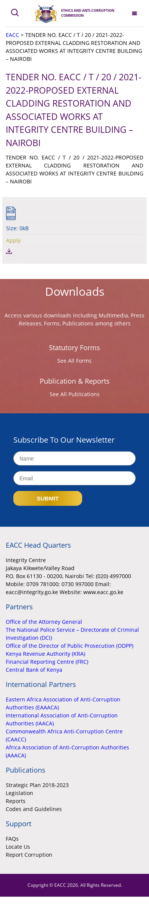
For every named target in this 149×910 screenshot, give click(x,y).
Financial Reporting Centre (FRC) (47, 661)
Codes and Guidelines (34, 809)
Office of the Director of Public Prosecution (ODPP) (69, 645)
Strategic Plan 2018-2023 (37, 785)
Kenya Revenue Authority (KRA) (45, 653)
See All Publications (75, 394)
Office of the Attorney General (44, 621)
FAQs (12, 838)
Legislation (19, 793)
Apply (13, 240)
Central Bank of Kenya (34, 669)
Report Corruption (29, 854)
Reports (16, 801)
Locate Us (18, 846)
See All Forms (74, 360)
